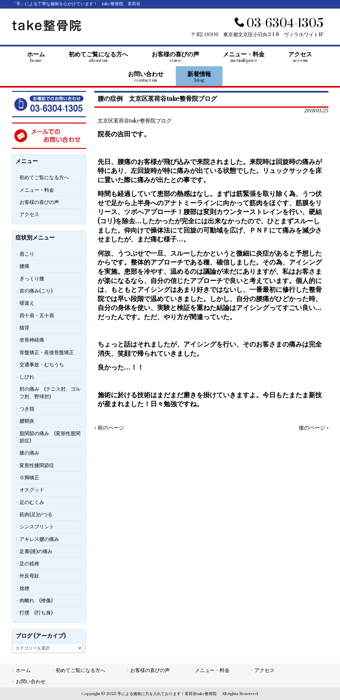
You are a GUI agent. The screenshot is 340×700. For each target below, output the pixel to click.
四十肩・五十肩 (36, 315)
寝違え (26, 303)
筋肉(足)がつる (35, 514)
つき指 (26, 409)
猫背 (24, 327)
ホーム (23, 670)
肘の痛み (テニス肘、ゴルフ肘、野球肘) (49, 393)
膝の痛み (29, 453)
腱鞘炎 (26, 421)
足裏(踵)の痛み (35, 551)
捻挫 (24, 588)
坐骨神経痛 (31, 340)
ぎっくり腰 (31, 278)
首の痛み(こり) (35, 291)
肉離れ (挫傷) (35, 600)
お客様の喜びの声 (39, 202)
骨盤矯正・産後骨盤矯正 (46, 352)
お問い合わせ (31, 681)
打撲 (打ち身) (35, 612)
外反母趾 (29, 576)
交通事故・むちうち (41, 364)
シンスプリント (36, 526)
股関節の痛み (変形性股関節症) (49, 437)
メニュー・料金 (36, 190)
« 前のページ (109, 428)
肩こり (26, 254)
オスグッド (31, 490)
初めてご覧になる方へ (44, 177)
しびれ (26, 377)
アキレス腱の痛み (39, 539)
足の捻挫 (29, 563)
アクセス (29, 214)
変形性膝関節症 (36, 465)
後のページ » (313, 428)
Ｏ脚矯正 (29, 477)
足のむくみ (31, 502)
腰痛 (24, 266)
